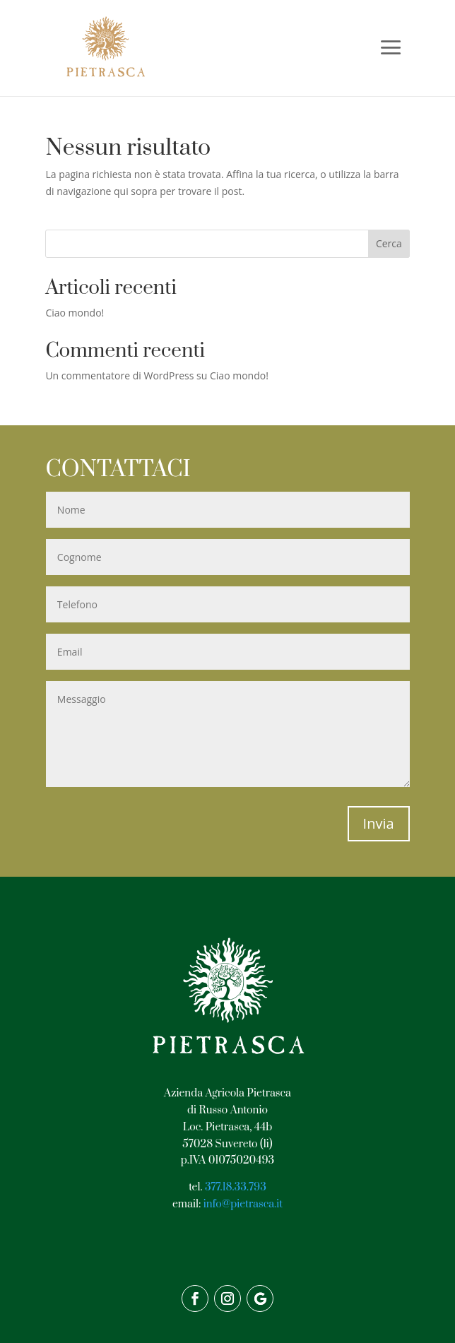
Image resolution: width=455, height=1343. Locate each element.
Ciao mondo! (74, 312)
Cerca (389, 243)
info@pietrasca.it (243, 1204)
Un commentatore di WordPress (119, 375)
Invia (378, 823)
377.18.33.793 (235, 1187)
